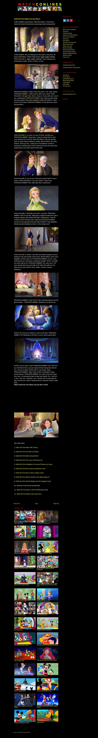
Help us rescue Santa (25, 690)
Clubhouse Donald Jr (47, 675)
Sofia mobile (66, 84)
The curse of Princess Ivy (47, 522)
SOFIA (35, 300)
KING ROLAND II (20, 59)
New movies (66, 40)
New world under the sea (47, 600)
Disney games (66, 77)
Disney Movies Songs (25, 614)
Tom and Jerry (66, 86)
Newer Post (17, 503)
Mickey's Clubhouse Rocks (69, 53)
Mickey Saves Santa (68, 44)
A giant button (47, 722)
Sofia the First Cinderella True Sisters (25, 675)
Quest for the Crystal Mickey (25, 584)
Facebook (67, 20)
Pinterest (71, 20)
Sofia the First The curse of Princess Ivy (29, 460)
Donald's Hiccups (67, 55)
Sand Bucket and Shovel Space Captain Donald (47, 706)
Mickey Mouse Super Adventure (25, 538)
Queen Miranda (25, 219)
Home (36, 503)
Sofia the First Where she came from (29, 494)
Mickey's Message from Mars (25, 722)
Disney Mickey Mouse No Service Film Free (47, 585)
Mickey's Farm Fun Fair (25, 600)
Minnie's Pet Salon (67, 48)
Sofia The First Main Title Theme (27, 447)
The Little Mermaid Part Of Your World (47, 659)
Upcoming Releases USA (69, 94)
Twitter (64, 20)
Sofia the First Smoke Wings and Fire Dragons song (33, 481)
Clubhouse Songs (67, 33)
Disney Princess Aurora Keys (25, 553)
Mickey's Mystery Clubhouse (47, 629)
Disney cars (66, 38)
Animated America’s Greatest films (71, 67)
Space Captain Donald (68, 49)
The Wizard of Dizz (47, 538)
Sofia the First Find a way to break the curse (30, 468)
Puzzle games (66, 82)
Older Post (56, 503)
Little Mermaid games (68, 78)
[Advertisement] (36, 398)
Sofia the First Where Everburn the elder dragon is (33, 477)
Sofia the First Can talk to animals (27, 451)
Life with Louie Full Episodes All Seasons (47, 644)
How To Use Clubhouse (69, 36)
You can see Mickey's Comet (47, 690)
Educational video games (69, 51)
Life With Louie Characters (69, 42)
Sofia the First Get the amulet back (28, 485)
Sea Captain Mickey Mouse (25, 644)
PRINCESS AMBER (33, 98)
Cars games (66, 75)
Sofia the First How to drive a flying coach (30, 473)
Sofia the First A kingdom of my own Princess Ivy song (34, 464)
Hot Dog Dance (25, 629)
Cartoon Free (66, 57)
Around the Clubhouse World (47, 553)
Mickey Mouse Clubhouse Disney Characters (47, 568)
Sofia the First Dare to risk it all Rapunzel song (32, 490)
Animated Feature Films (69, 65)
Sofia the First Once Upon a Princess (25, 567)
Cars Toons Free (25, 522)
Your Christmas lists (47, 614)
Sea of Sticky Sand (25, 660)
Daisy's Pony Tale (67, 46)
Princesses (65, 31)
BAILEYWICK (45, 141)
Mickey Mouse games (68, 80)
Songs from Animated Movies (70, 35)
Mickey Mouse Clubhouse (69, 29)
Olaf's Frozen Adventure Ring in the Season (25, 706)
